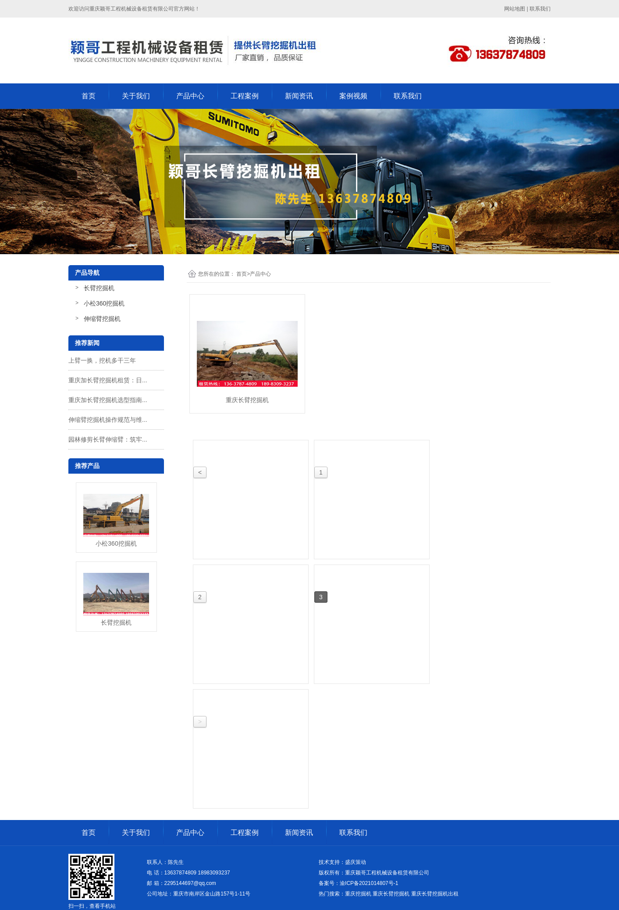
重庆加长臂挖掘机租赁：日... (107, 380)
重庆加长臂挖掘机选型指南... (107, 399)
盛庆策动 (355, 862)
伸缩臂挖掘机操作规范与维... (107, 419)
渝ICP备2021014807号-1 (369, 883)
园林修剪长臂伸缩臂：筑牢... (107, 439)
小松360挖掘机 (104, 303)
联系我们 (408, 96)
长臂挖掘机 (99, 287)
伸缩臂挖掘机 (102, 318)
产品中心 (190, 96)
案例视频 (353, 96)
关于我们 (136, 96)
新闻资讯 (299, 96)
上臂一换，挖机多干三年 (102, 360)
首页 (89, 96)
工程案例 (245, 96)
